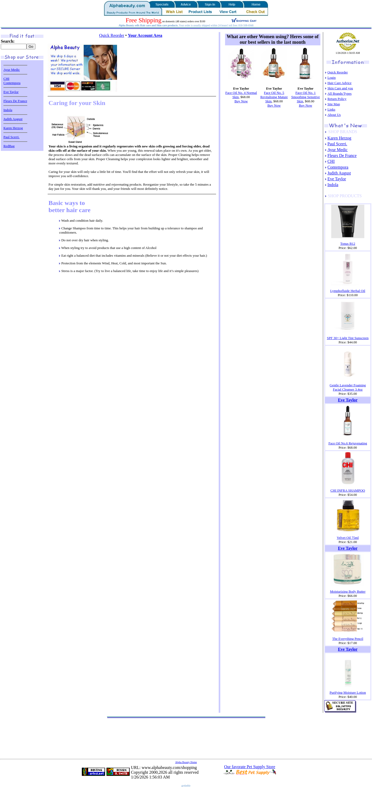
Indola (7, 110)
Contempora (11, 83)
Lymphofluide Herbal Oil (347, 291)
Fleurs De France (15, 101)
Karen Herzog (13, 128)
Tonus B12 (347, 244)
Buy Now (241, 101)
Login (332, 78)
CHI (6, 79)
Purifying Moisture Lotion (348, 692)
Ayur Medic (11, 70)
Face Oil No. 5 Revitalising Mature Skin (274, 97)
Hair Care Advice (340, 83)
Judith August (13, 119)
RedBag (9, 146)
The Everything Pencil (347, 639)
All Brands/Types (340, 93)
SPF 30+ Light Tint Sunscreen (348, 338)
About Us (334, 115)
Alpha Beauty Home (186, 762)
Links (331, 109)
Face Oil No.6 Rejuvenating (347, 443)
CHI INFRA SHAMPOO (347, 490)
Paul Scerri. (11, 137)
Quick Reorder (111, 35)
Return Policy (337, 99)
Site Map (334, 104)
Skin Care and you (340, 88)
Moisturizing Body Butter (347, 591)
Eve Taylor (11, 92)
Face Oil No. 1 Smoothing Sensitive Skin (305, 97)
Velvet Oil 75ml (348, 538)
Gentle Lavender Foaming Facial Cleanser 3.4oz (348, 387)
